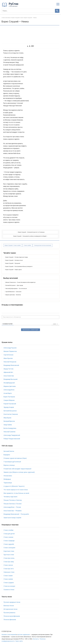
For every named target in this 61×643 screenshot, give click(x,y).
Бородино (7, 452)
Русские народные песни (12, 600)
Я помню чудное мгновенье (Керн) (15, 456)
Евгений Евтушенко (10, 409)
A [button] (27, 46)
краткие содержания (23, 632)
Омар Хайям (8, 422)
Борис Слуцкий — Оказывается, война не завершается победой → (44, 233)
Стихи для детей (9, 531)
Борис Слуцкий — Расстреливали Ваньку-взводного (18, 264)
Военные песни (9, 603)
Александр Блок (9, 387)
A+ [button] (32, 46)
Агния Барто (8, 391)
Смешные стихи (9, 570)
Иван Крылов (8, 356)
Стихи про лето (9, 566)
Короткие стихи (9, 549)
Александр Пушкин (10, 346)
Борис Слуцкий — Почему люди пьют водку (16, 255)
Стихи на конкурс (9, 584)
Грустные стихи (9, 552)
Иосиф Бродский (9, 381)
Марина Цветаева (10, 384)
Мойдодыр (7, 477)
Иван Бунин (7, 415)
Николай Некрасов (10, 360)
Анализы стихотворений (9, 632)
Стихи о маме (8, 573)
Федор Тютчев (8, 367)
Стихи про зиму (9, 559)
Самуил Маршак (9, 398)
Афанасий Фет (8, 370)
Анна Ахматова (9, 374)
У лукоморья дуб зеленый (12, 459)
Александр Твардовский (12, 433)
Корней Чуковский (10, 401)
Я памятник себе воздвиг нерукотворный (17, 466)
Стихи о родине (9, 580)
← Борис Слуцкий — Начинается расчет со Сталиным (17, 233)
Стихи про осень (9, 556)
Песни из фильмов (10, 617)
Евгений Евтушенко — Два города (14, 283)
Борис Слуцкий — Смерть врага (13, 267)
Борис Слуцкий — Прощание (12, 261)
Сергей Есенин (8, 353)
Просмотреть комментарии (30, 327)
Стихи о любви (8, 528)
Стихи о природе (9, 538)
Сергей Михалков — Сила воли (13, 289)
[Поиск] (28, 11)
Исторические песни (10, 607)
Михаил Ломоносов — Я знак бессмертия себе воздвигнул (20, 280)
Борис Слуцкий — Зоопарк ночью (14, 258)
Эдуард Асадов (9, 405)
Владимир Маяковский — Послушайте (16, 512)
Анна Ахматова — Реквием (12, 508)
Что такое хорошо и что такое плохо (16, 487)
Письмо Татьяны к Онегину (13, 498)
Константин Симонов (11, 412)
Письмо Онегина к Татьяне (13, 501)
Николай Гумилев (9, 429)
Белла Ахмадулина (10, 426)
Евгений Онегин (9, 449)
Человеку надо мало (10, 494)
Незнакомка (8, 473)
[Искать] (57, 11)
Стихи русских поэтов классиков (42, 243)
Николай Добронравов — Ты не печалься (16, 286)
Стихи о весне (8, 563)
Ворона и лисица (9, 463)
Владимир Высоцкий (10, 377)
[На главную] (11, 6)
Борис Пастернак (9, 394)
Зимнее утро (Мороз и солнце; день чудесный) (19, 470)
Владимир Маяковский (11, 363)
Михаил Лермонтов (10, 349)
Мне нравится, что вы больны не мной (16, 491)
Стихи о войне (27, 243)
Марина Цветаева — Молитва (13, 292)
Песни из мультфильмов (12, 614)
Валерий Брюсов (9, 419)
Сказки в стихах (9, 587)
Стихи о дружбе (9, 542)
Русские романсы (9, 610)
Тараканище (8, 480)
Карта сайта (19, 639)
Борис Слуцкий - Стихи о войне (13, 243)
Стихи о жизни (8, 535)
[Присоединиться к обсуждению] (30, 315)
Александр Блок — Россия (12, 505)
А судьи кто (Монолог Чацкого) (14, 484)
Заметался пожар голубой (12, 515)
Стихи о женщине (9, 545)
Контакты (36, 637)
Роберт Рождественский (12, 436)
